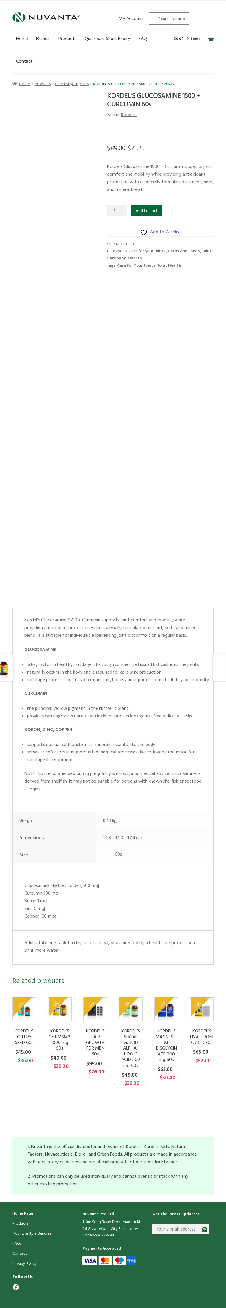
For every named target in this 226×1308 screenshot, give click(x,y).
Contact (24, 61)
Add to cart (147, 210)
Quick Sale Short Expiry (107, 39)
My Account (131, 19)
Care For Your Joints (136, 265)
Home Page (22, 1213)
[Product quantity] (117, 210)
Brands (43, 39)
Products (67, 39)
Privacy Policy (24, 1263)
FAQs (16, 1243)
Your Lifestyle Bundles (31, 1233)
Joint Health (169, 265)
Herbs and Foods (184, 251)
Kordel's (129, 115)
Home (22, 39)
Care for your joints (72, 84)
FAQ (143, 39)
